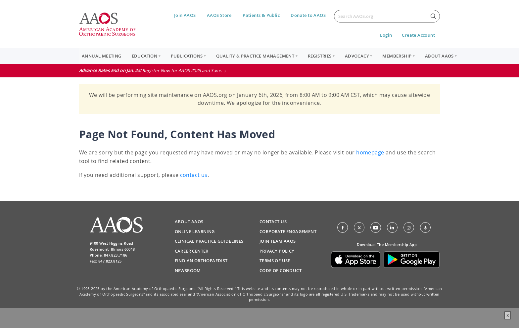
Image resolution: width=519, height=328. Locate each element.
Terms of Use (275, 261)
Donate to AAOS (308, 15)
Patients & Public (261, 15)
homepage (370, 152)
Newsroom (188, 270)
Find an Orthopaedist (201, 261)
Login (386, 35)
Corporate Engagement (288, 231)
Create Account (418, 35)
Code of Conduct (281, 270)
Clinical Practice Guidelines (209, 241)
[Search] (387, 16)
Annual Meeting (101, 56)
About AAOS (189, 222)
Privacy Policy (277, 251)
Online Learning (195, 231)
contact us (194, 175)
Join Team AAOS (278, 241)
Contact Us (273, 222)
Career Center (192, 251)
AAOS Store (219, 15)
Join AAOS (185, 15)
